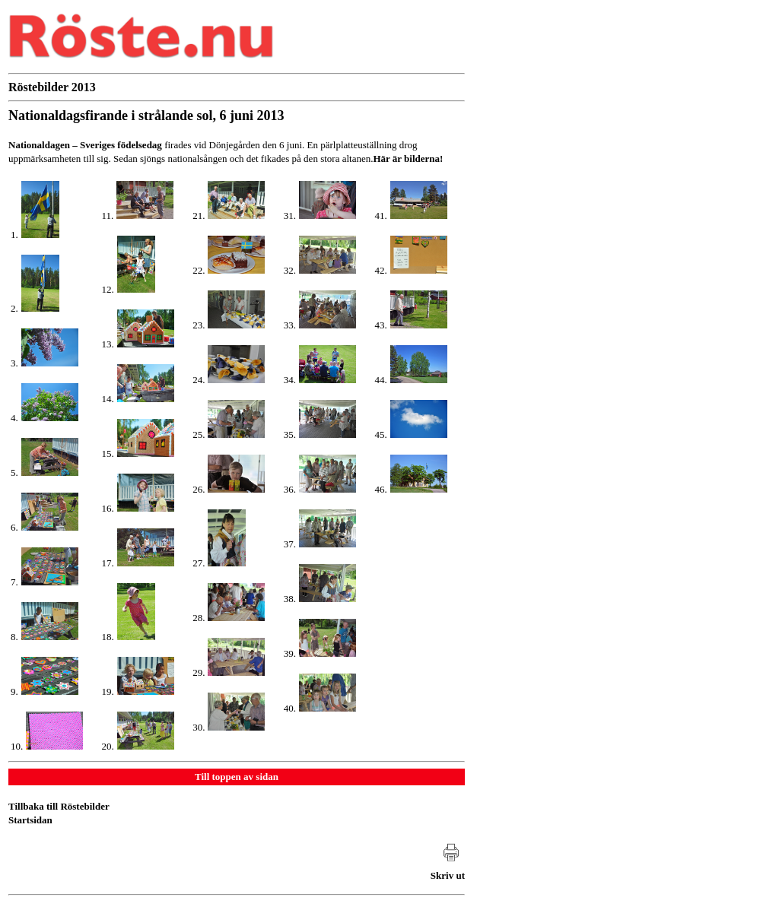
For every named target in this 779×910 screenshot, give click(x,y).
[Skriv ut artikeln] (448, 868)
